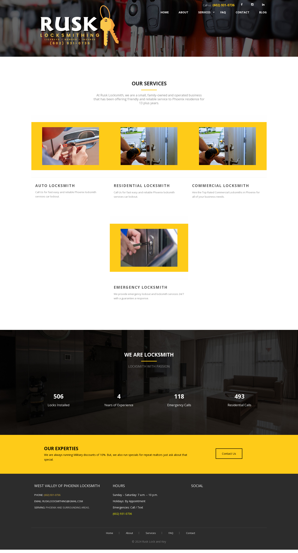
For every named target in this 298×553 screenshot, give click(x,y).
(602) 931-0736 (52, 495)
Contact (242, 12)
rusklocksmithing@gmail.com (62, 501)
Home (165, 12)
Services (204, 12)
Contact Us (229, 453)
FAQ (223, 12)
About (183, 12)
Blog (263, 12)
